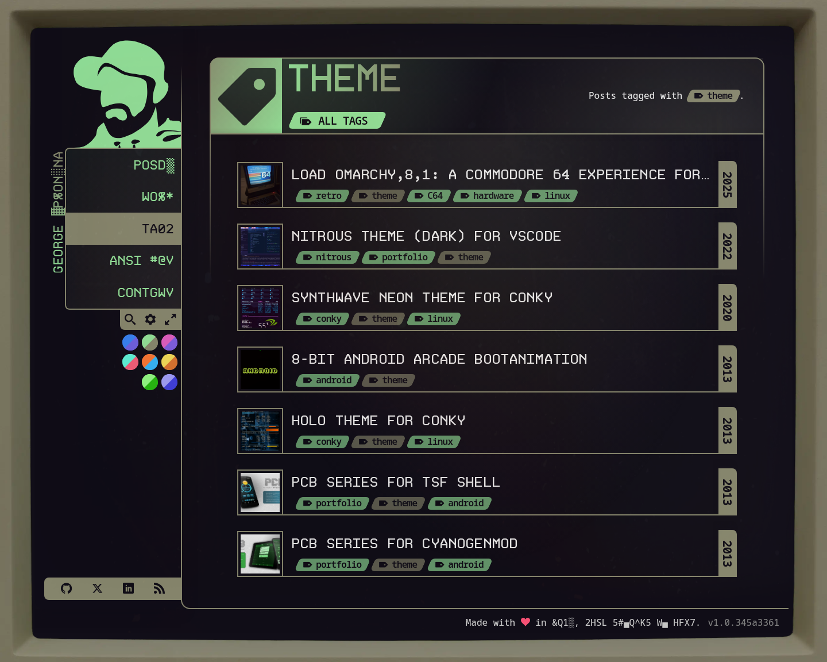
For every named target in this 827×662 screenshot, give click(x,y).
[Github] (66, 588)
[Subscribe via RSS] (159, 588)
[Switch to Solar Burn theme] (169, 366)
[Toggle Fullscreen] (170, 324)
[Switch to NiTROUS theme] (130, 346)
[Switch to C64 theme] (169, 386)
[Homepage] (119, 90)
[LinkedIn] (128, 588)
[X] (97, 588)
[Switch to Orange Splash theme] (149, 366)
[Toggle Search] (130, 324)
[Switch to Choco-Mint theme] (149, 346)
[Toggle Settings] (150, 324)
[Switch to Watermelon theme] (130, 366)
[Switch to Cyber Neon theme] (169, 346)
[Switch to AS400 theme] (149, 386)
